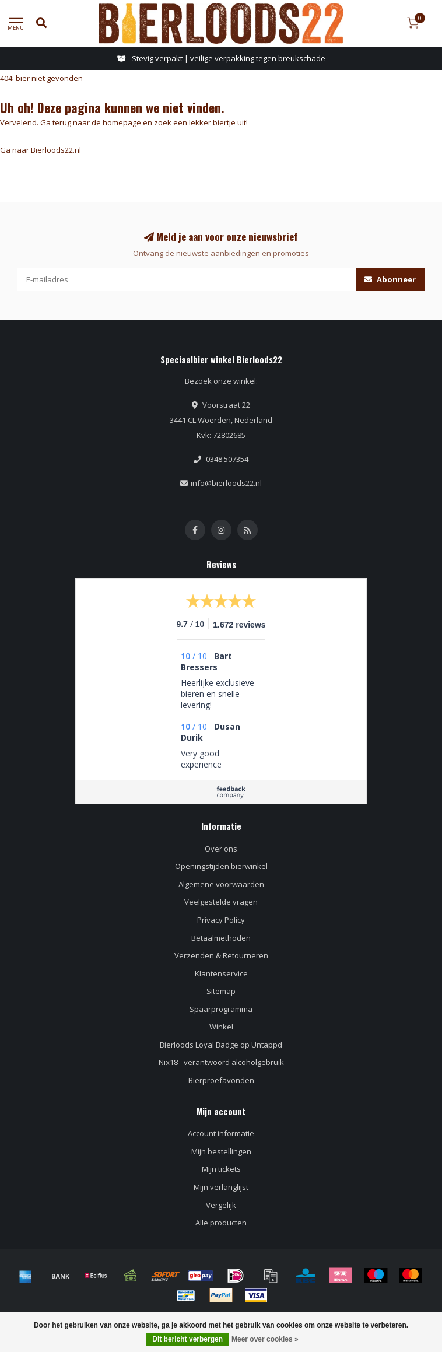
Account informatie (221, 1133)
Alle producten (221, 1222)
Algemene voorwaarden (221, 884)
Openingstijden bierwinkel (221, 866)
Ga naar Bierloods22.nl (40, 150)
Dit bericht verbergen (187, 1339)
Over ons (221, 848)
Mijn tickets (221, 1169)
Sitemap (221, 991)
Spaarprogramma (221, 1009)
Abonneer (390, 279)
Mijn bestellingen (221, 1151)
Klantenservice (221, 973)
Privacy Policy (221, 920)
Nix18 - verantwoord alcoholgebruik (221, 1062)
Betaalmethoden (221, 938)
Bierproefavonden (221, 1080)
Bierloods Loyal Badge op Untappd (221, 1044)
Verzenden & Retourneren (221, 955)
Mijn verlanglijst (221, 1187)
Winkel (221, 1026)
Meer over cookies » (265, 1339)
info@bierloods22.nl (226, 483)
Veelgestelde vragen (221, 901)
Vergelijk (221, 1205)
